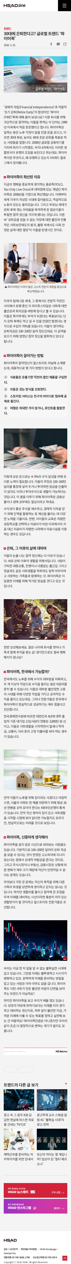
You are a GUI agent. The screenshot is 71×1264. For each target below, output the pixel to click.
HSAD (10, 1237)
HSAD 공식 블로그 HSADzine (15, 5)
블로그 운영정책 (11, 1249)
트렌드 (7, 28)
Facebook (51, 44)
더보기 (65, 1084)
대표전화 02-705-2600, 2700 (17, 1257)
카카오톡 (58, 44)
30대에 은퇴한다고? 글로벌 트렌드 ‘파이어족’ (34, 35)
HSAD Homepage (48, 1249)
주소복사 (64, 44)
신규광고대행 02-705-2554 (45, 1257)
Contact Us (10, 1253)
